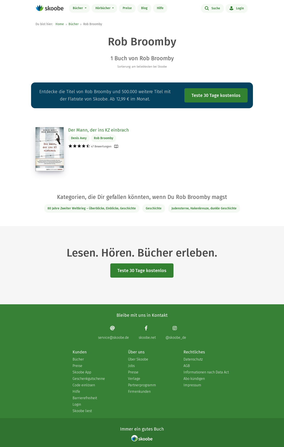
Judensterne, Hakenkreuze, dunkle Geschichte (204, 208)
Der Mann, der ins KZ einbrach (98, 130)
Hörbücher (103, 8)
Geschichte (154, 208)
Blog (144, 8)
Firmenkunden (139, 391)
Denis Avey (79, 138)
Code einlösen (84, 385)
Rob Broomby (103, 138)
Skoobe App (82, 372)
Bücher (78, 8)
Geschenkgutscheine (89, 379)
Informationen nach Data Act (206, 372)
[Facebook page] (147, 332)
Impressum (192, 385)
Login (236, 8)
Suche (212, 8)
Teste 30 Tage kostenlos (216, 95)
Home (59, 24)
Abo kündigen (194, 379)
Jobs (131, 366)
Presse (133, 372)
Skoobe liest (82, 411)
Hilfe (160, 8)
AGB (186, 366)
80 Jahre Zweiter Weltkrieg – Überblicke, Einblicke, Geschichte (91, 208)
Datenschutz (193, 359)
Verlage (134, 379)
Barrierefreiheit (85, 398)
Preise (127, 8)
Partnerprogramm (142, 385)
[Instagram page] (176, 332)
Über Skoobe (138, 359)
